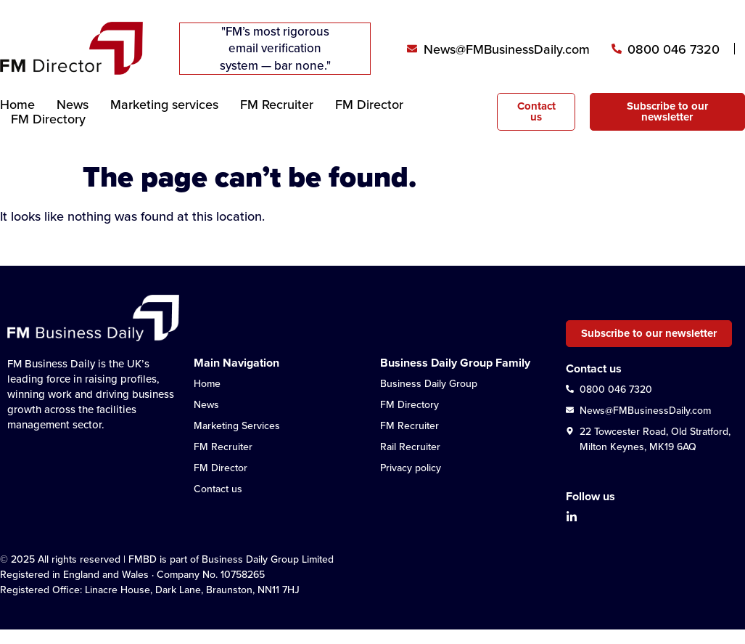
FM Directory (48, 119)
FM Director (369, 104)
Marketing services (164, 104)
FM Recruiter (276, 104)
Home (17, 104)
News (73, 104)
